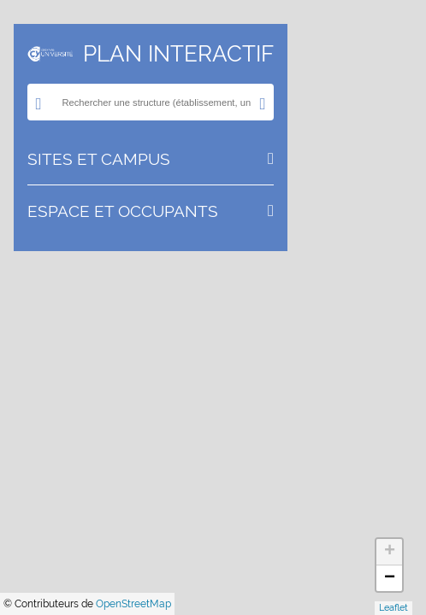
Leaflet (393, 607)
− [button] (389, 578)
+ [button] (389, 552)
